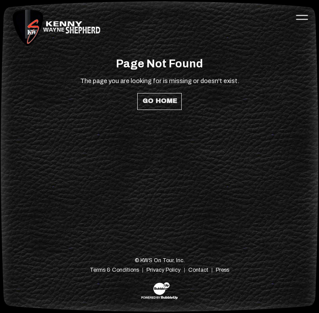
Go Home (160, 100)
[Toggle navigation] (302, 17)
